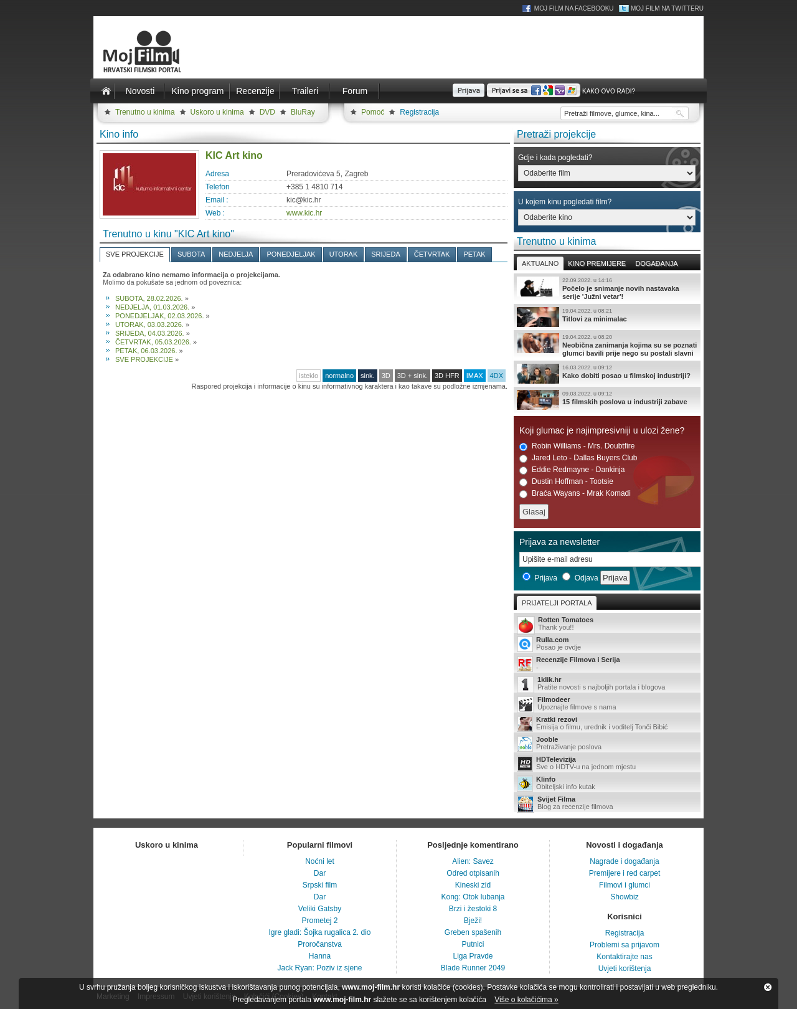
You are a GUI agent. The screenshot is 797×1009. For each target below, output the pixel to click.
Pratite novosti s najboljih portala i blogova (607, 684)
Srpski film (320, 885)
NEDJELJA (236, 254)
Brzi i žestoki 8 (473, 908)
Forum (354, 91)
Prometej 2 (319, 920)
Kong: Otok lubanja (472, 897)
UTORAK (343, 254)
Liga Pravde (473, 956)
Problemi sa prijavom (624, 944)
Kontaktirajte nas (624, 956)
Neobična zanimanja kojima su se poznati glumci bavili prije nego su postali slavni (607, 345)
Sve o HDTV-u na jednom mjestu (607, 764)
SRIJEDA (385, 254)
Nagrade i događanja (624, 861)
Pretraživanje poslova (607, 744)
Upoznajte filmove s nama (607, 704)
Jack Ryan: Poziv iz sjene (319, 968)
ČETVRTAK (432, 254)
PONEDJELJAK (290, 254)
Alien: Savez (473, 861)
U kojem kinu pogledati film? (564, 201)
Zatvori (767, 987)
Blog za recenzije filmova (607, 803)
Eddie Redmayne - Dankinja (572, 470)
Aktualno (540, 263)
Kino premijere (597, 263)
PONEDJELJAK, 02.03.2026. (159, 316)
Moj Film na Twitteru (667, 8)
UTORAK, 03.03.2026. (149, 324)
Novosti (140, 91)
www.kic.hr (304, 213)
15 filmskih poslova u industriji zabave (607, 400)
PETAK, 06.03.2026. (146, 350)
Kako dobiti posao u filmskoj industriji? (607, 374)
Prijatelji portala (557, 603)
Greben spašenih (473, 932)
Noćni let (319, 861)
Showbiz (624, 897)
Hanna (320, 956)
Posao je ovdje (607, 644)
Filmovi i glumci (624, 885)
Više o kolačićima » (526, 999)
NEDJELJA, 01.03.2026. (152, 307)
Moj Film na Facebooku (574, 8)
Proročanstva (320, 944)
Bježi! (473, 920)
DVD (267, 112)
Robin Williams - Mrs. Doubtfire (576, 446)
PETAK (474, 254)
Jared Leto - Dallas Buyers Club (578, 458)
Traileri (305, 91)
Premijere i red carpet (625, 873)
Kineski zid (473, 885)
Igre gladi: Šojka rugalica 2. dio (319, 932)
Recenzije (255, 91)
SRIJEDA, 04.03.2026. (149, 333)
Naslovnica (106, 90)
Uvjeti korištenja (624, 968)
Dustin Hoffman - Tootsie (566, 481)
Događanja (656, 263)
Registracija (419, 112)
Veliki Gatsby (319, 908)
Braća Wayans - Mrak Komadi (575, 493)
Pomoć (372, 112)
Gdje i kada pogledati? (555, 157)
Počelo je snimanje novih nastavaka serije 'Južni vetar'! (607, 288)
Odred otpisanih (472, 873)
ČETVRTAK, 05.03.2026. (153, 342)
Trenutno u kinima (145, 112)
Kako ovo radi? (608, 91)
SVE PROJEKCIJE (135, 254)
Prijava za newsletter (559, 542)
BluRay (303, 112)
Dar (320, 873)
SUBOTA (191, 254)
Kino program (197, 91)
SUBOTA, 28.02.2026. (149, 298)
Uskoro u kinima (217, 112)
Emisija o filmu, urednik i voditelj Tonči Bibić (607, 724)
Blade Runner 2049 (473, 968)
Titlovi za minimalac (607, 317)
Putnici (472, 944)
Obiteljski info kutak (607, 783)
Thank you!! (607, 624)
